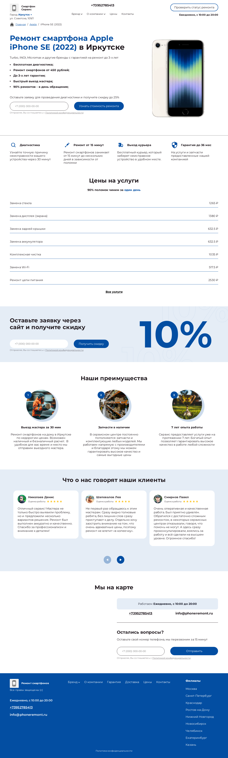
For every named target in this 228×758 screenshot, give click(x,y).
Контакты (127, 13)
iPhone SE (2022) (51, 24)
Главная (20, 24)
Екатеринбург (196, 737)
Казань (191, 744)
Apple (33, 24)
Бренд (77, 13)
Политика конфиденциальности (114, 750)
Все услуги (114, 292)
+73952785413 (102, 5)
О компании (96, 13)
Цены (113, 13)
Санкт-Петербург (199, 695)
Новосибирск (196, 723)
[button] (120, 560)
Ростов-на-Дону (197, 710)
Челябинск (194, 731)
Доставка (132, 682)
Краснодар (194, 703)
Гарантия (114, 682)
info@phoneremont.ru (194, 613)
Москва (191, 688)
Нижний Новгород (200, 716)
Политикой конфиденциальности (64, 112)
